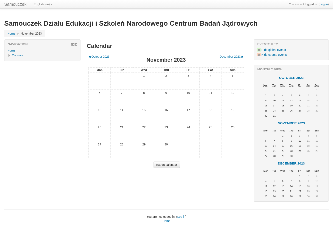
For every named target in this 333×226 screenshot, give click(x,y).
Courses (17, 55)
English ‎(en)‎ (43, 4)
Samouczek (15, 4)
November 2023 (31, 33)
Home (11, 33)
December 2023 (291, 163)
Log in (324, 4)
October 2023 (291, 78)
